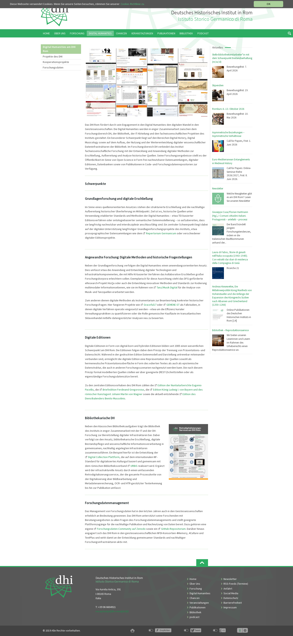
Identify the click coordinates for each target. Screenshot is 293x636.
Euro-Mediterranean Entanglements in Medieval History (231, 161)
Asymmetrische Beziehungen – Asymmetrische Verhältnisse (228, 134)
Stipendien (218, 85)
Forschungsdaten (53, 67)
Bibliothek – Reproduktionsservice (230, 330)
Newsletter (217, 188)
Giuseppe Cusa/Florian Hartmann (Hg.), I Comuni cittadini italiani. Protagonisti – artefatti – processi (230, 215)
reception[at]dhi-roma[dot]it (112, 611)
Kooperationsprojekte (56, 62)
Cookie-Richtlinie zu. (133, 4)
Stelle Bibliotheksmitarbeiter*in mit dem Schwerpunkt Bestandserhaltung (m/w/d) (232, 58)
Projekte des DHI (52, 56)
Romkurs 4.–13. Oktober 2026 (228, 109)
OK (268, 4)
